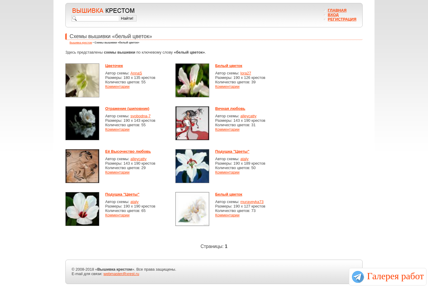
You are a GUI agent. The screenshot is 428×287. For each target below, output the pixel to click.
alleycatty (248, 116)
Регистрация (342, 19)
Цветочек (114, 65)
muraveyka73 (252, 201)
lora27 (245, 73)
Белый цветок (228, 65)
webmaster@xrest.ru (121, 274)
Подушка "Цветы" (232, 151)
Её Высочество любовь (128, 151)
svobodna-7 (140, 116)
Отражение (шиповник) (127, 108)
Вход (333, 15)
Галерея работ (395, 276)
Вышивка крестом (81, 42)
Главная (337, 10)
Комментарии (117, 86)
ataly (244, 159)
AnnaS (136, 73)
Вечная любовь (230, 108)
